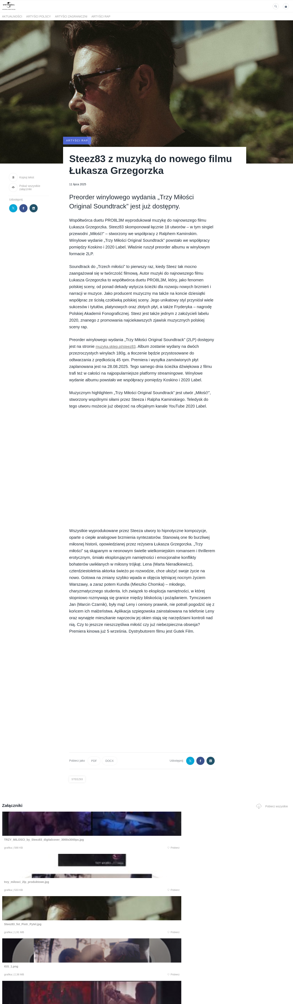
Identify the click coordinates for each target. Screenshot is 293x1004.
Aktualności (12, 16)
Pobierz (63, 847)
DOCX (109, 760)
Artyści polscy (38, 16)
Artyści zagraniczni (71, 16)
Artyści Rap (100, 16)
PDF (94, 760)
